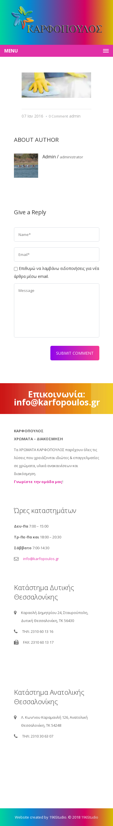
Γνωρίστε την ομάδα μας (38, 481)
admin (75, 116)
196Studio (89, 817)
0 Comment (58, 116)
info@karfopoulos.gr (41, 558)
